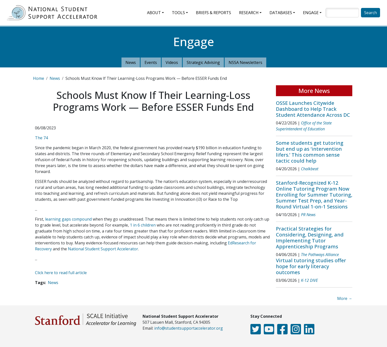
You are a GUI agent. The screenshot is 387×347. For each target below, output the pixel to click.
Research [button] (249, 12)
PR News (308, 214)
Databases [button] (280, 12)
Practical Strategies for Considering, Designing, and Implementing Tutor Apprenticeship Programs (310, 237)
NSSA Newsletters (245, 62)
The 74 (41, 138)
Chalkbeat (309, 169)
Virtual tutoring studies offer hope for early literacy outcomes (311, 266)
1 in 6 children (143, 225)
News (130, 62)
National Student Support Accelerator (103, 249)
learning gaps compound (68, 219)
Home (38, 78)
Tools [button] (178, 12)
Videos (172, 62)
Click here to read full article (61, 272)
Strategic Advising (203, 62)
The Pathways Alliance (320, 254)
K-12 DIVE (309, 280)
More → (344, 298)
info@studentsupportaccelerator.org (188, 328)
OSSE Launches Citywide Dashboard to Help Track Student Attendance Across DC (313, 109)
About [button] (154, 12)
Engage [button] (311, 12)
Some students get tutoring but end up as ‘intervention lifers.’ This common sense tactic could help (309, 152)
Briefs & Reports (213, 12)
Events (151, 62)
